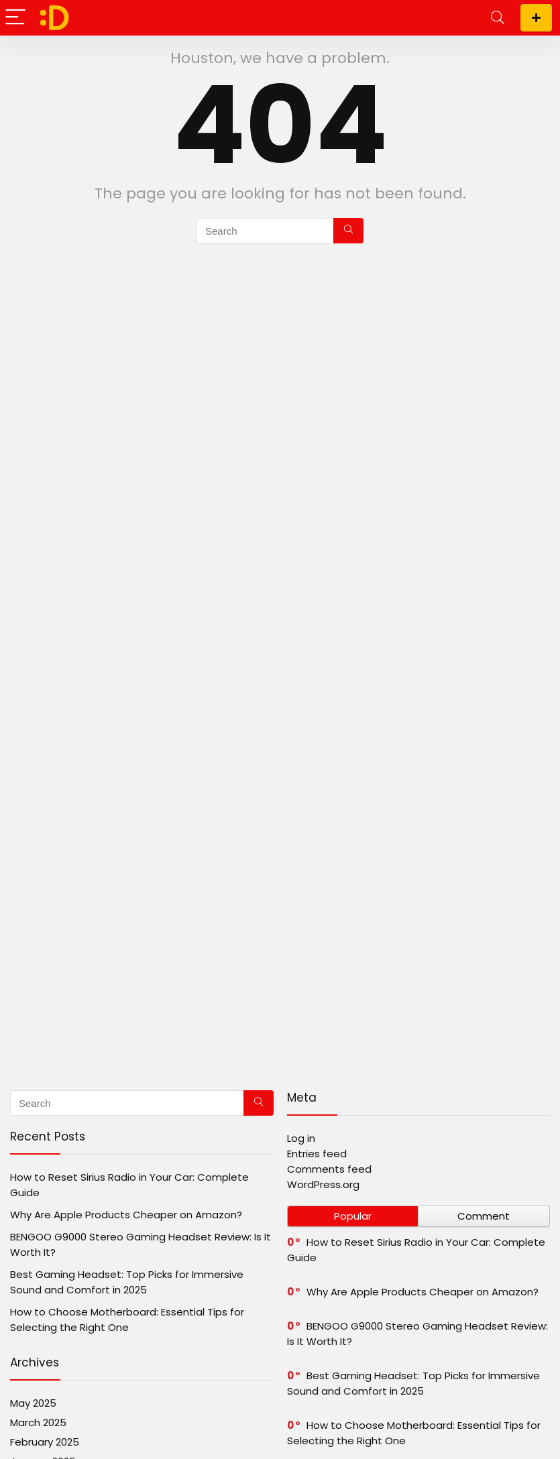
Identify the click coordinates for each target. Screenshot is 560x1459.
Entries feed (317, 1154)
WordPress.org (323, 1184)
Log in (301, 1138)
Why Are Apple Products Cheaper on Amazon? (126, 1215)
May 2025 (33, 1403)
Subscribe (536, 18)
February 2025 (44, 1442)
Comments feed (329, 1169)
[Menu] (16, 18)
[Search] (498, 18)
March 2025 (38, 1422)
